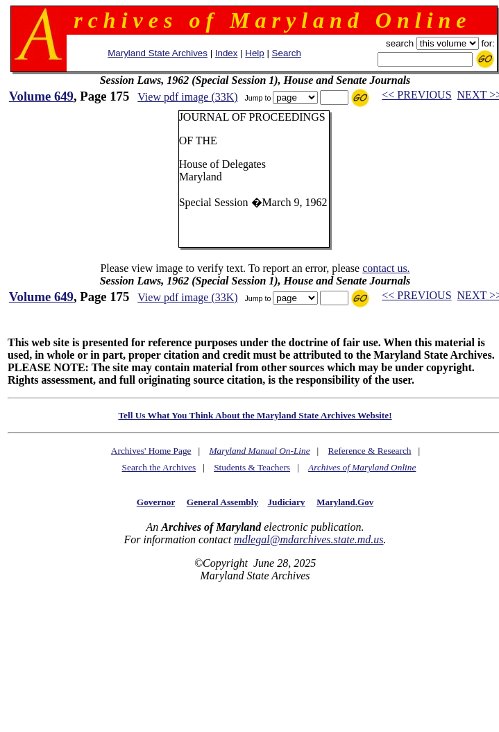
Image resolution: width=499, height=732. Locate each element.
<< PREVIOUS (416, 95)
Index (226, 53)
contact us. (385, 268)
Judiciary (286, 502)
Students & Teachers (252, 467)
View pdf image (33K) (187, 97)
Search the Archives (159, 467)
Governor (156, 502)
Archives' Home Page (151, 450)
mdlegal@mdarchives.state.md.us (308, 539)
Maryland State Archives (158, 53)
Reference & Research (370, 450)
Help (254, 53)
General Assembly (222, 502)
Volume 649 (41, 96)
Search (286, 53)
